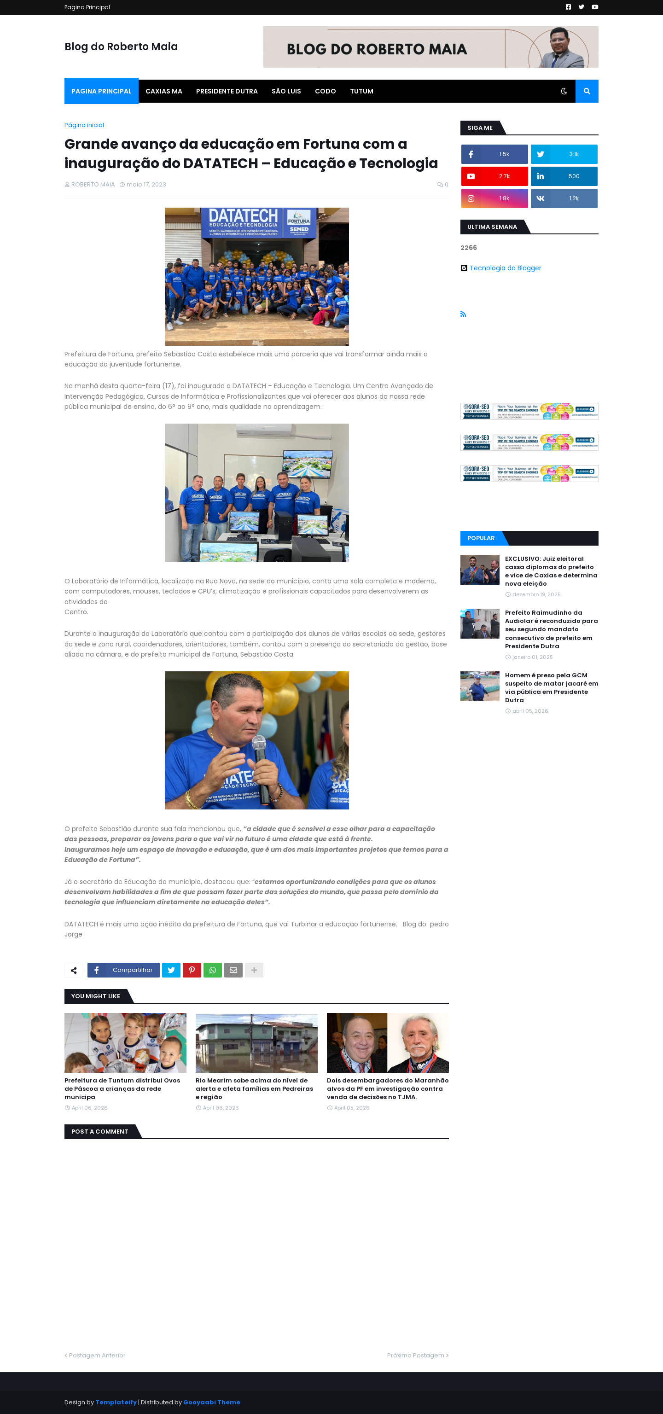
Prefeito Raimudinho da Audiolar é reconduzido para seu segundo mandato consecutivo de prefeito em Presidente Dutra (551, 630)
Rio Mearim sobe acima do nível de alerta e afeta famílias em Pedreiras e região (254, 1089)
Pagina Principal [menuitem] (101, 91)
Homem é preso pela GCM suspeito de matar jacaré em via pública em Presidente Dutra (552, 688)
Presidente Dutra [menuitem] (227, 91)
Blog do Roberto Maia (121, 47)
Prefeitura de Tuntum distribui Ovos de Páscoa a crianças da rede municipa (122, 1089)
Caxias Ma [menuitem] (163, 91)
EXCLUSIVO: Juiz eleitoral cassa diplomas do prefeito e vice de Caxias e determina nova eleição (551, 571)
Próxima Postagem (415, 1355)
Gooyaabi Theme (211, 1402)
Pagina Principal (87, 7)
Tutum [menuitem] (361, 91)
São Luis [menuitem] (286, 91)
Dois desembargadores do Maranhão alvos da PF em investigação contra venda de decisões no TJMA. (388, 1089)
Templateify (116, 1402)
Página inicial (84, 125)
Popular (481, 538)
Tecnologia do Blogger (500, 268)
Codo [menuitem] (325, 91)
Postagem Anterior (97, 1355)
